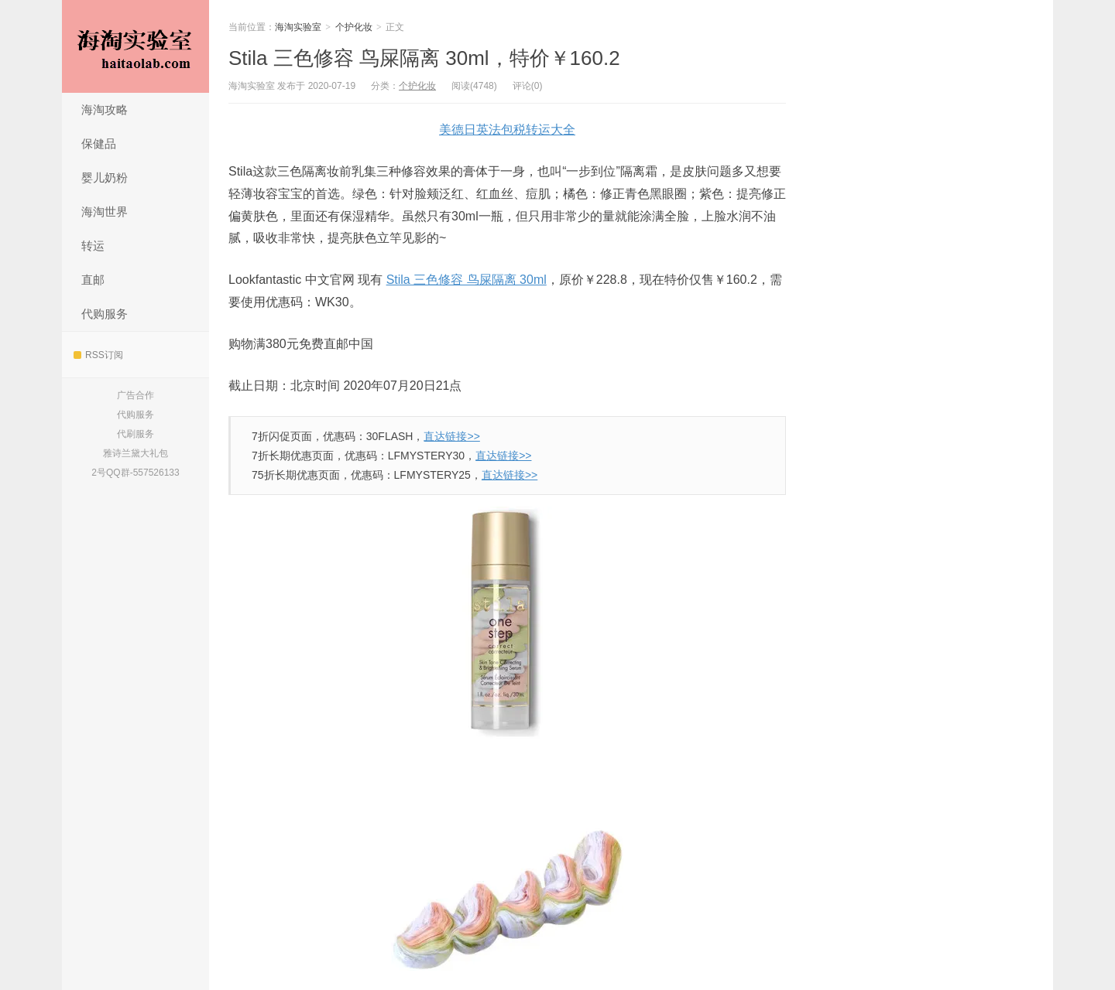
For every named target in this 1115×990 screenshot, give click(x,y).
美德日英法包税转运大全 (507, 129)
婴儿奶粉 (104, 177)
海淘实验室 (135, 46)
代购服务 (104, 313)
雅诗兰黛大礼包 (135, 453)
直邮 (93, 279)
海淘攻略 (104, 109)
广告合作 (135, 395)
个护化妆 (353, 27)
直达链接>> (451, 436)
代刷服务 (135, 433)
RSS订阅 (98, 355)
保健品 (98, 143)
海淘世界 (104, 211)
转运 (93, 245)
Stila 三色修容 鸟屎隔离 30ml (466, 279)
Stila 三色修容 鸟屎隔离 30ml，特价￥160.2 (424, 58)
